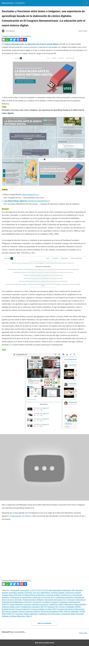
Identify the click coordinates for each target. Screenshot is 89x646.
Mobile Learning (15, 607)
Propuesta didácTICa (22, 609)
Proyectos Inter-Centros (65, 609)
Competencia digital (53, 595)
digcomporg (58, 600)
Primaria (62, 607)
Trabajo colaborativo (30, 614)
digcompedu (48, 600)
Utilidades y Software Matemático (13, 616)
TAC (12, 614)
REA (3, 611)
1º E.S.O (32, 590)
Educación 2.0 (81, 600)
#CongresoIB (14, 590)
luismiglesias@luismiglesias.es (38, 201)
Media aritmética (80, 604)
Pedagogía (51, 607)
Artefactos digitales (58, 593)
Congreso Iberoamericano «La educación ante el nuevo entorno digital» (31, 44)
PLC (56, 607)
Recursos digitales (11, 611)
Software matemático (71, 611)
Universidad (80, 614)
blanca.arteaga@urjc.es (30, 194)
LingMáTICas (53, 604)
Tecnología (19, 614)
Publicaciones (79, 609)
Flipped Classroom (16, 604)
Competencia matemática (64, 597)
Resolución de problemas (49, 611)
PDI (45, 607)
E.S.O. (65, 600)
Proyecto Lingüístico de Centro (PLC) (44, 609)
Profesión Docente (8, 609)
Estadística (64, 602)
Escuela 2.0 (28, 602)
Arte (34, 593)
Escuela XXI (37, 602)
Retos (61, 611)
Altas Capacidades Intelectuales (60, 590)
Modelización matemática (31, 607)
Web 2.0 (29, 616)
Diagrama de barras (29, 600)
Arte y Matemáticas (43, 593)
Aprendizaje (13, 593)
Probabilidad (70, 607)
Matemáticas (69, 604)
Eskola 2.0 (55, 602)
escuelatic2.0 (46, 602)
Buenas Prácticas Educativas (35, 595)
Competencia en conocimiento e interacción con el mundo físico (32, 597)
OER (41, 607)
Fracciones (27, 604)
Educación (71, 600)
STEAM (82, 611)
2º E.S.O (38, 590)
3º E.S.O (45, 590)
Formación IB (15, 516)
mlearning (5, 607)
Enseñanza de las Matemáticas (13, 602)
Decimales (18, 600)
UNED (26, 516)
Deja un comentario (44, 623)
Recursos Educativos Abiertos (29, 611)
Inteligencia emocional (40, 604)
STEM (4, 614)
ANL (73, 590)
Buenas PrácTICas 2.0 (16, 595)
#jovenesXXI (24, 590)
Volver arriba (83, 633)
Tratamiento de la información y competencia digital (56, 614)
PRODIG (78, 607)
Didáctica (40, 600)
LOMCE (61, 604)
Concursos (10, 600)
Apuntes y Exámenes (25, 593)
